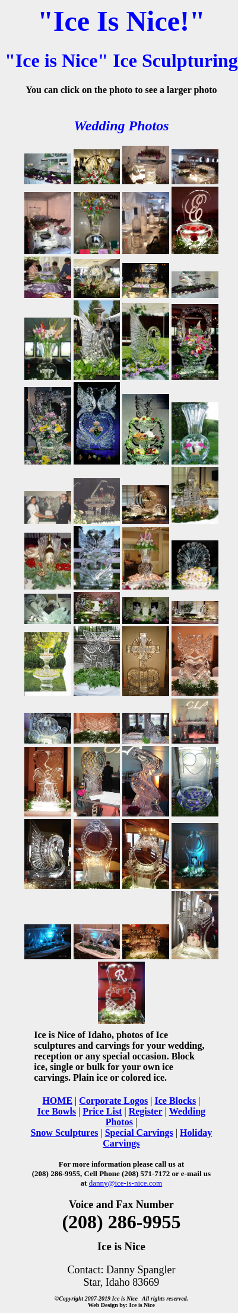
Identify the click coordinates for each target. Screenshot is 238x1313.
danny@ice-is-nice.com (126, 1183)
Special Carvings (139, 1133)
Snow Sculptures (65, 1133)
